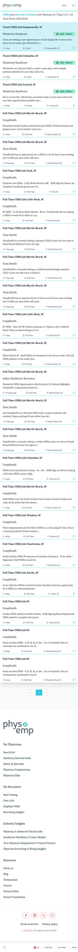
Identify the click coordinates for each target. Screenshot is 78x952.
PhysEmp (28, 930)
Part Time (62, 947)
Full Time (48, 947)
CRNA (6, 14)
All (38, 947)
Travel (74, 947)
